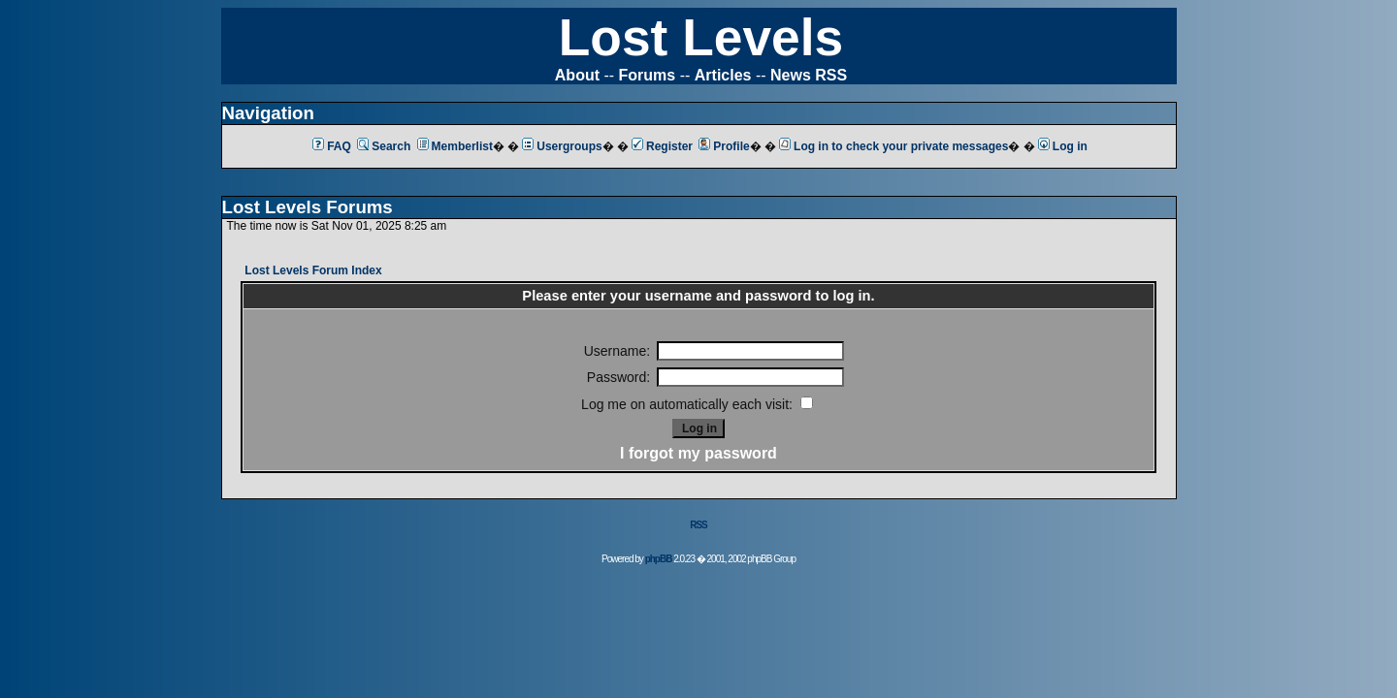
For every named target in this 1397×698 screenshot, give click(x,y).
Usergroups (561, 146)
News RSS (808, 75)
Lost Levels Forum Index (312, 270)
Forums (647, 75)
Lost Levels (701, 37)
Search (383, 146)
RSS (698, 525)
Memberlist (455, 146)
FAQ (331, 146)
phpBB (658, 559)
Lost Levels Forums (307, 207)
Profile (723, 146)
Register (662, 146)
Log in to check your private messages (893, 146)
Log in (1063, 146)
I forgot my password (698, 453)
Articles (723, 75)
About (577, 75)
